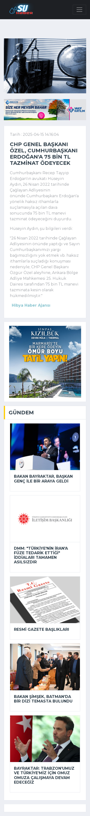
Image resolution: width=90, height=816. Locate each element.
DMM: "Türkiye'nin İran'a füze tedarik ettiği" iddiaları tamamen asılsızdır (41, 555)
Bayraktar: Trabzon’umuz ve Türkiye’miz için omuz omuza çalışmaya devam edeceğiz (44, 775)
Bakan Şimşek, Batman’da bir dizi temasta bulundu (43, 698)
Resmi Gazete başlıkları (41, 629)
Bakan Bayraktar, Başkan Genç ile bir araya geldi (43, 478)
